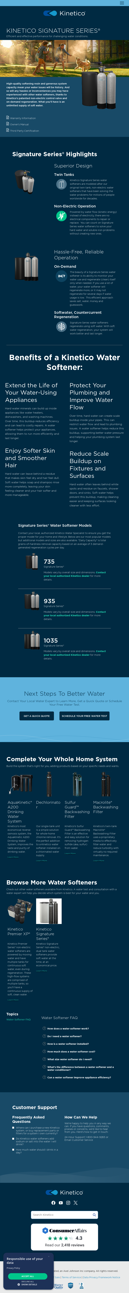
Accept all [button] (28, 1276)
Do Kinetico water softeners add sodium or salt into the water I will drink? (36, 1141)
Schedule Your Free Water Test (84, 716)
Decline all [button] (28, 1281)
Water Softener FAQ (18, 1019)
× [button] (48, 1256)
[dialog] (28, 1271)
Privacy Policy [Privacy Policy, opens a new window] (13, 1268)
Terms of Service (71, 1277)
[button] (28, 1284)
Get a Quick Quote (37, 716)
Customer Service (82, 1139)
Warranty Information (23, 118)
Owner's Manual (19, 124)
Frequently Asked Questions (28, 1119)
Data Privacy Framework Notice (101, 1277)
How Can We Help (80, 1117)
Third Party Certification (24, 130)
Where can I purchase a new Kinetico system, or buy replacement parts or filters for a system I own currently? (38, 1130)
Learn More (13, 857)
